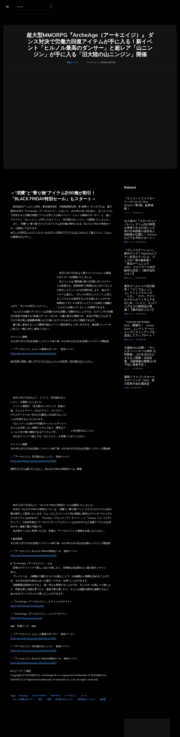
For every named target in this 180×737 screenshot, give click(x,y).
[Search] (51, 7)
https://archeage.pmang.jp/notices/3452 (33, 555)
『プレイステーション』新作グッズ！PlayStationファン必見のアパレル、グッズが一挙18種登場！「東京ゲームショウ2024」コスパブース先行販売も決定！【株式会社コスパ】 (140, 262)
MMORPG (55, 695)
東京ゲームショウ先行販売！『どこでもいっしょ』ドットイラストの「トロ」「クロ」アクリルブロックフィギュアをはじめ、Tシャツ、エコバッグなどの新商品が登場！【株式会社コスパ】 (140, 298)
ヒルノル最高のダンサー (23, 699)
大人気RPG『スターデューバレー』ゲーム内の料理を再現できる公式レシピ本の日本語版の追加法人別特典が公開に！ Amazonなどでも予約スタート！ (140, 229)
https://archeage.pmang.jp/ (26, 618)
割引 (40, 699)
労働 (49, 699)
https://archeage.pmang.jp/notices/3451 (33, 353)
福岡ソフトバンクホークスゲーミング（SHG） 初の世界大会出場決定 (139, 380)
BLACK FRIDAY (39, 695)
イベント (127, 213)
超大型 (103, 699)
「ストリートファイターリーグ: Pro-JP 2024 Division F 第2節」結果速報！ (139, 204)
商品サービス (72, 62)
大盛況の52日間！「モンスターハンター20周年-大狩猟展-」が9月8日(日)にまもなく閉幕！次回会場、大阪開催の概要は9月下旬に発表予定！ (140, 356)
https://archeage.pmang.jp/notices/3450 (33, 460)
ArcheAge (23, 695)
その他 (126, 388)
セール (84, 695)
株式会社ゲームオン (86, 699)
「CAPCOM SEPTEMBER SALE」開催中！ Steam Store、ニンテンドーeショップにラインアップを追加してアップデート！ (139, 328)
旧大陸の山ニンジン (64, 699)
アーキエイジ (70, 695)
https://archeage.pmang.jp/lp (27, 605)
